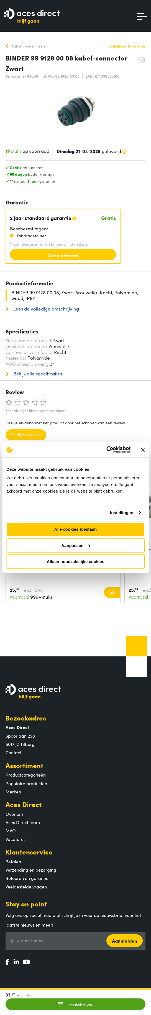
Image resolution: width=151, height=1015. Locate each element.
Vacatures (15, 839)
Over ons (15, 814)
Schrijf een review (26, 434)
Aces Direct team (23, 822)
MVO (11, 830)
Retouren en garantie (27, 878)
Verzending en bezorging (31, 870)
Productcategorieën (26, 775)
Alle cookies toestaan (75, 529)
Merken (13, 791)
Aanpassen (75, 545)
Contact (13, 752)
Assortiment (24, 765)
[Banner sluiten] (143, 450)
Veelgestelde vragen (26, 886)
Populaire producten (26, 783)
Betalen (13, 861)
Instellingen (122, 512)
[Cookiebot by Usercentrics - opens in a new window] (106, 449)
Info (112, 592)
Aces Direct (24, 804)
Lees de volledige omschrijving (45, 309)
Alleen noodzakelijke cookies (75, 561)
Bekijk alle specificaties (37, 374)
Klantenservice (29, 851)
